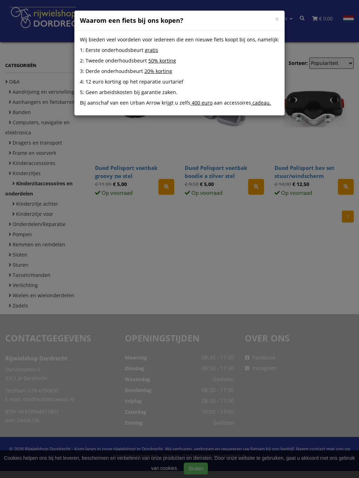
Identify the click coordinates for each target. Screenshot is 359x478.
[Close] (277, 19)
